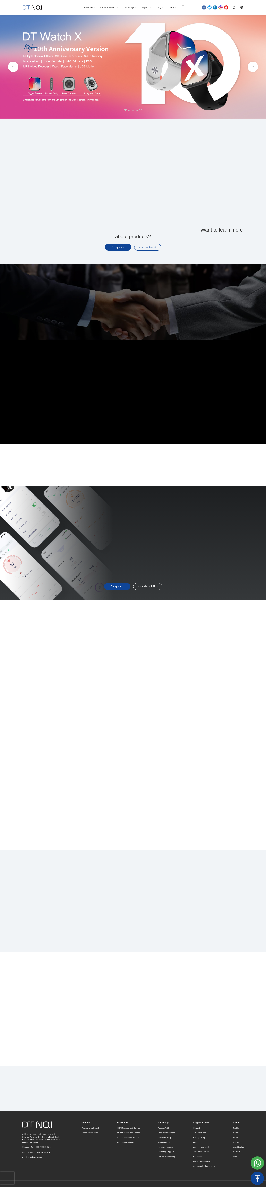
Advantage (129, 7)
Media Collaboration (201, 1161)
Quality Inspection (165, 1147)
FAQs (195, 1142)
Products (88, 7)
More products (148, 247)
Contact (196, 1128)
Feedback (197, 1156)
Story (235, 1137)
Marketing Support (166, 1152)
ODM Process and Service (128, 1133)
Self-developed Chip (166, 1156)
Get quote (118, 247)
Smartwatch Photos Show (204, 1166)
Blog (159, 7)
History (236, 1142)
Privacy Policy (199, 1137)
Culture (236, 1133)
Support (145, 7)
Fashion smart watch (90, 1128)
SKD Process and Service (128, 1137)
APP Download (199, 1133)
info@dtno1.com (35, 1157)
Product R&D (163, 1128)
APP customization (125, 1142)
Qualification (238, 1147)
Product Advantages (166, 1133)
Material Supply (164, 1137)
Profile (236, 1128)
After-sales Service (201, 1152)
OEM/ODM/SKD (108, 7)
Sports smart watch (89, 1133)
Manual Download (201, 1147)
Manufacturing (164, 1142)
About (171, 7)
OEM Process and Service (128, 1128)
